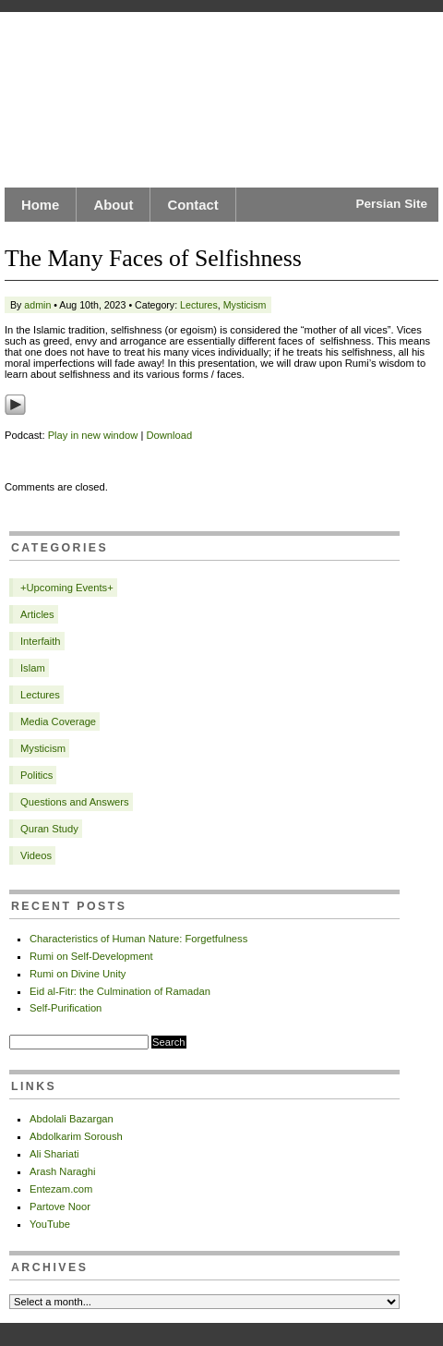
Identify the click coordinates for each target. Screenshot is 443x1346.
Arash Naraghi (63, 1171)
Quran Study (49, 828)
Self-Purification (66, 1007)
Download (169, 435)
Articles (37, 614)
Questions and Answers (74, 801)
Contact (192, 205)
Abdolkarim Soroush (76, 1136)
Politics (36, 775)
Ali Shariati (54, 1153)
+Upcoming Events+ (67, 587)
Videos (36, 855)
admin (37, 304)
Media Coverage (58, 721)
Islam (32, 667)
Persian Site (391, 204)
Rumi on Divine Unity (78, 973)
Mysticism (245, 304)
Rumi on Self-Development (91, 956)
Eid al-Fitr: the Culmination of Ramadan (120, 991)
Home (40, 205)
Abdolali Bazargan (72, 1118)
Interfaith (40, 641)
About (113, 205)
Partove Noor (60, 1206)
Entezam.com (61, 1188)
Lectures (199, 304)
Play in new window (93, 435)
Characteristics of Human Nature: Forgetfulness (138, 938)
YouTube (50, 1224)
